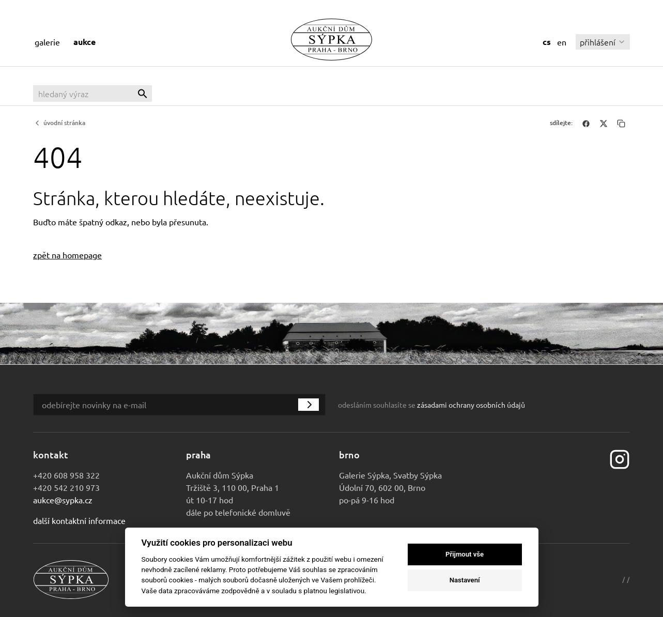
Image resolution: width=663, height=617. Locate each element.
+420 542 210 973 (66, 487)
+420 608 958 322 (66, 475)
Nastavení (465, 580)
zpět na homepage (67, 255)
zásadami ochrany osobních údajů (471, 404)
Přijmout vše (464, 554)
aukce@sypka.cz (62, 500)
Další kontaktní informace (79, 520)
